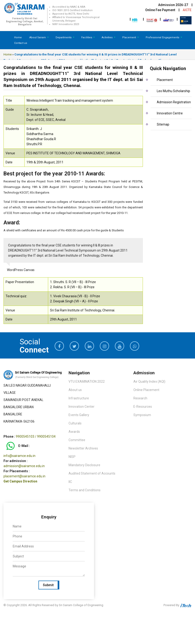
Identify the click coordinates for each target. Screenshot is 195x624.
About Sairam (38, 37)
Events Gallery (79, 415)
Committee (77, 440)
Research (140, 398)
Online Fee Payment (160, 10)
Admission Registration (174, 102)
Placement (129, 37)
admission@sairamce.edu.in (24, 466)
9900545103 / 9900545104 (36, 436)
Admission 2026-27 (173, 5)
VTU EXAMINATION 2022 (87, 381)
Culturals (75, 423)
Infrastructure (79, 398)
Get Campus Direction (20, 481)
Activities (107, 37)
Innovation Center (81, 406)
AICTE (187, 10)
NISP (72, 457)
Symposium (142, 415)
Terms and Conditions (85, 490)
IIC (70, 482)
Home (18, 37)
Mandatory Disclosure (84, 465)
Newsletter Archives (83, 448)
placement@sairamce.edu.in (24, 476)
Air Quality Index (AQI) (149, 381)
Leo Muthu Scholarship (173, 91)
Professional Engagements (163, 37)
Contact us (20, 43)
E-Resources (142, 406)
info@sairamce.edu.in (19, 456)
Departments (64, 37)
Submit (48, 585)
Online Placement (146, 390)
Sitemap (163, 124)
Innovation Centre (170, 113)
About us (75, 390)
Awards (74, 431)
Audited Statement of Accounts (92, 473)
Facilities (87, 37)
